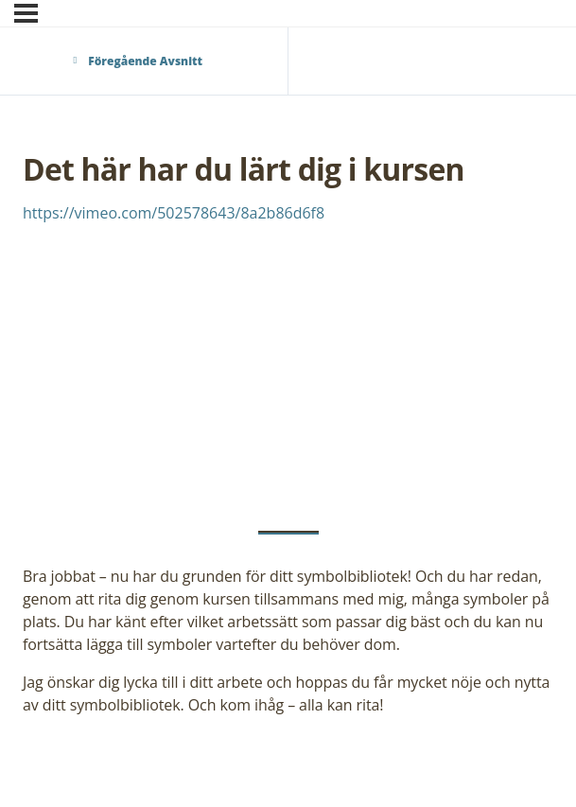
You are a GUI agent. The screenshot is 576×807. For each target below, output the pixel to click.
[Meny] (26, 13)
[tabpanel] (288, 459)
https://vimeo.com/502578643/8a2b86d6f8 (173, 212)
